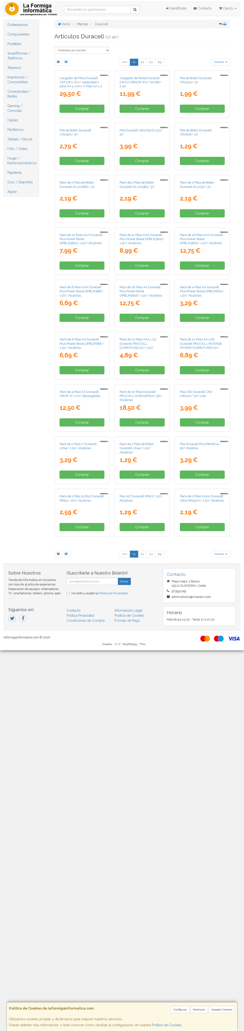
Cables (12, 120)
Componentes (18, 34)
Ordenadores (17, 25)
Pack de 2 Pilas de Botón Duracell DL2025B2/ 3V (137, 311)
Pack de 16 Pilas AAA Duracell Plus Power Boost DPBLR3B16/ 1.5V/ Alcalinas (201, 408)
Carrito (228, 8)
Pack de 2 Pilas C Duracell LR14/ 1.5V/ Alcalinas (78, 784)
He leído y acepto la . (99, 973)
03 (150, 62)
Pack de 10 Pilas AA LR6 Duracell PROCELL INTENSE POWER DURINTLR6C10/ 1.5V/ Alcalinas (201, 599)
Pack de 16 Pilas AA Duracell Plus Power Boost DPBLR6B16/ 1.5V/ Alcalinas (141, 503)
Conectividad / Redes (18, 94)
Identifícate (176, 8)
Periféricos (15, 130)
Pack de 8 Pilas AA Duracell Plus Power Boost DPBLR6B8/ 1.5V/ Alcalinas (82, 597)
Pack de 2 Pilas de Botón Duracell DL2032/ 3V (197, 311)
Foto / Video (17, 149)
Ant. (124, 62)
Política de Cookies (167, 1025)
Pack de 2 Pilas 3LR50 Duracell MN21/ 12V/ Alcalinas (82, 879)
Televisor (14, 68)
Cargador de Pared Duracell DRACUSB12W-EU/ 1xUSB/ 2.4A (140, 124)
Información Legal (128, 991)
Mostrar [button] (220, 62)
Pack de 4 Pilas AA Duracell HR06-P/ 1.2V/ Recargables (80, 689)
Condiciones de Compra (85, 1001)
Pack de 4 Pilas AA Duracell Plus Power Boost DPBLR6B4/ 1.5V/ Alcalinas (202, 503)
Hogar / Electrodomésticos (22, 160)
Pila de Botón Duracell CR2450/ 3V (75, 217)
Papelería (14, 172)
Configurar (180, 1009)
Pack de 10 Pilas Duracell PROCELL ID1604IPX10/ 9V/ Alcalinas (141, 692)
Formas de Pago (127, 1001)
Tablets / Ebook (19, 139)
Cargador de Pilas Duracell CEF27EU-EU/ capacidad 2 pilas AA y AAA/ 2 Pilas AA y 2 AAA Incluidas (81, 126)
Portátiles (14, 44)
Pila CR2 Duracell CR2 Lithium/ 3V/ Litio (196, 689)
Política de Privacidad (113, 973)
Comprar (82, 151)
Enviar (124, 962)
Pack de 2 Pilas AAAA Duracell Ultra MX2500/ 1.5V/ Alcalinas (202, 879)
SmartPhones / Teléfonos (18, 55)
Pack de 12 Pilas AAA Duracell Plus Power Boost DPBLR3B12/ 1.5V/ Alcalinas (142, 408)
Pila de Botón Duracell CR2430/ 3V (196, 122)
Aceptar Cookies (221, 1009)
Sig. (160, 62)
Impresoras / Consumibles (17, 79)
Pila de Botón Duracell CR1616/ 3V (196, 217)
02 (142, 62)
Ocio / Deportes (20, 182)
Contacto (202, 8)
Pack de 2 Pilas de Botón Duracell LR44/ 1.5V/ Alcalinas (137, 786)
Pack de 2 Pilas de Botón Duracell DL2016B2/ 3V (77, 311)
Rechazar (199, 1009)
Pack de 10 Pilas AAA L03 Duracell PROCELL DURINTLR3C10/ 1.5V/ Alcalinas (138, 599)
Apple (12, 192)
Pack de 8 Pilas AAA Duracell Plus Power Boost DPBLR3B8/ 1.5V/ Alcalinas (81, 503)
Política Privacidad (80, 996)
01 (134, 62)
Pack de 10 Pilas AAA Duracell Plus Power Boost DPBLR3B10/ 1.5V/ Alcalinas (81, 408)
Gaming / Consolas (14, 108)
